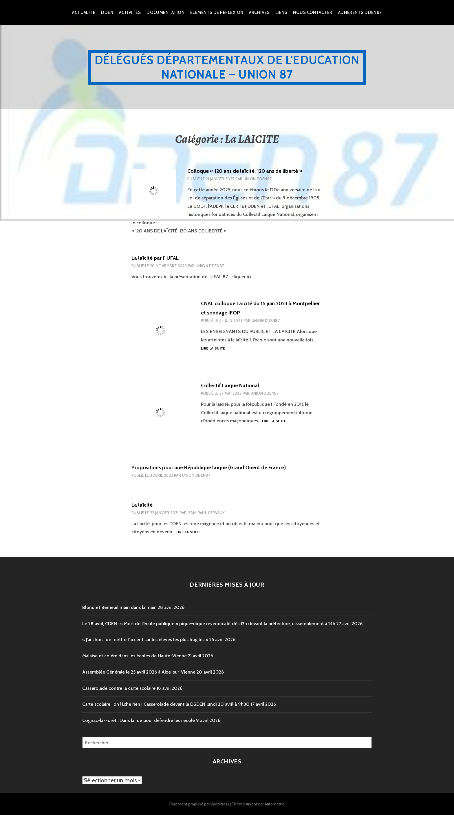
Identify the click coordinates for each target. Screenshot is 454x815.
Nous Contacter (312, 12)
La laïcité (142, 505)
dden (107, 12)
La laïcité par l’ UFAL (155, 258)
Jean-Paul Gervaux (206, 512)
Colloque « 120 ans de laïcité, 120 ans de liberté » (244, 171)
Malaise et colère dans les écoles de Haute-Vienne (134, 655)
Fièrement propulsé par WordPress (199, 804)
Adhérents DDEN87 (360, 12)
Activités (130, 12)
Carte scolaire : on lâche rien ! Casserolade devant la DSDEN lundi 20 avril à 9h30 (166, 704)
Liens (281, 12)
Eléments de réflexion (216, 12)
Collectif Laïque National (230, 385)
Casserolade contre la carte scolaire (118, 688)
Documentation (165, 12)
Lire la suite (213, 348)
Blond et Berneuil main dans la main (119, 607)
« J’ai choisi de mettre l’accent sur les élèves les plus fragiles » (145, 639)
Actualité (83, 12)
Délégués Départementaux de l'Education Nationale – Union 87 (227, 67)
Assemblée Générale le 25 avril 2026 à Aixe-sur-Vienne (138, 672)
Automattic (274, 804)
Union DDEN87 (258, 179)
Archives (259, 12)
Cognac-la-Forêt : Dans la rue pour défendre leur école (138, 720)
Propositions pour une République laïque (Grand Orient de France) (208, 467)
